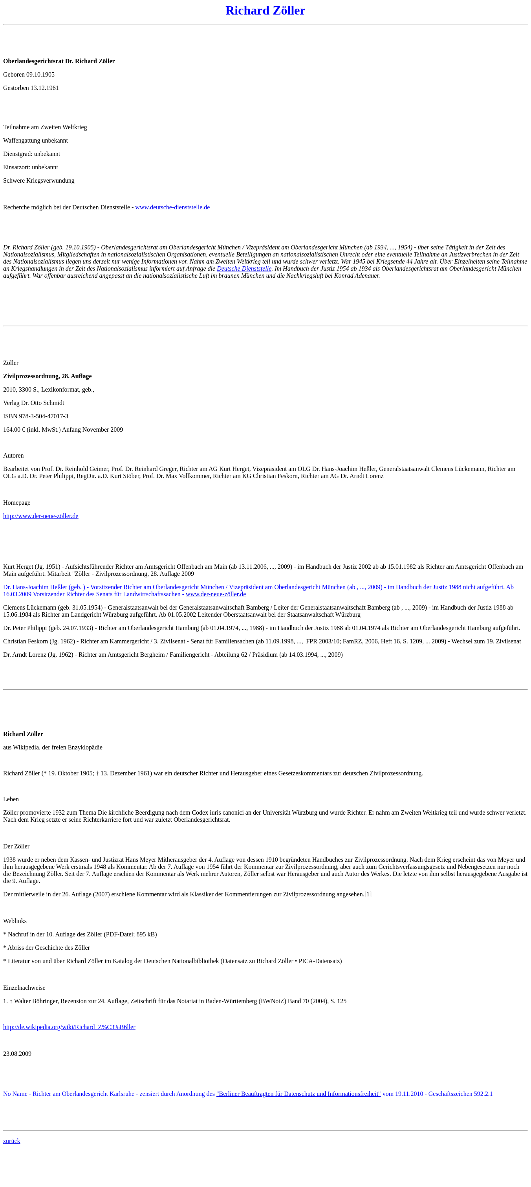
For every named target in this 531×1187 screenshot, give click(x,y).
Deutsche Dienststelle (244, 268)
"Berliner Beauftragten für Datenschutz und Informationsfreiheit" (298, 1093)
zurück (11, 1141)
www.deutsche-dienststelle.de (172, 207)
